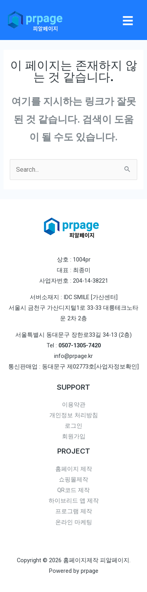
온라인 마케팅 (73, 522)
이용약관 (73, 404)
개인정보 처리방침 (73, 415)
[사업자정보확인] (116, 366)
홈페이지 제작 (73, 468)
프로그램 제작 (73, 511)
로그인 (73, 425)
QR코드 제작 (73, 490)
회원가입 (73, 436)
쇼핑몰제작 (73, 479)
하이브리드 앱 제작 (74, 500)
